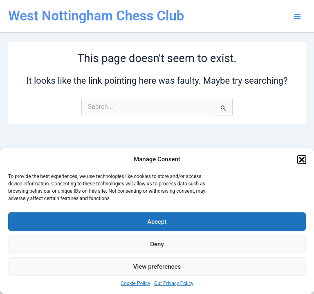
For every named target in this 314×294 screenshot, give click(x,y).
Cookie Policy (135, 283)
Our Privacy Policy (173, 283)
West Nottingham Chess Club (96, 16)
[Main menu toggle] (297, 16)
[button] (302, 160)
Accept (156, 221)
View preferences (157, 266)
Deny (157, 244)
